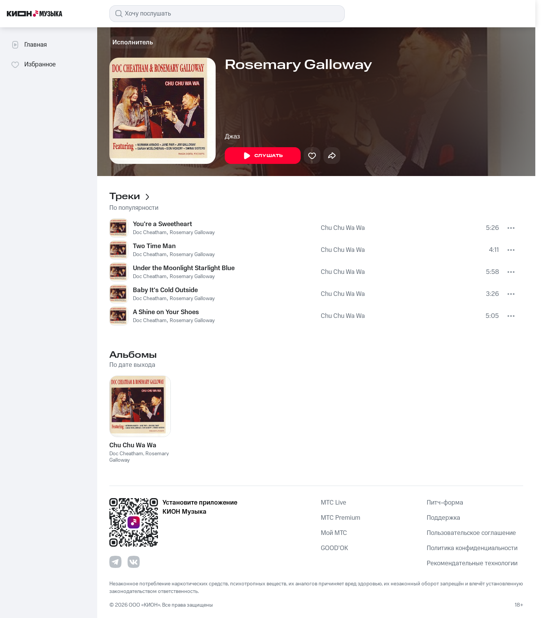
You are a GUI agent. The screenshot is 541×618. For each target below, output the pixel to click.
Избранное (33, 64)
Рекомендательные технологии (472, 563)
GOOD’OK (334, 548)
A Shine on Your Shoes (166, 312)
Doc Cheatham (150, 232)
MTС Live (333, 502)
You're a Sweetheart (162, 224)
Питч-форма (445, 502)
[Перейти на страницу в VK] (134, 562)
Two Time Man (154, 246)
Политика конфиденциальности (472, 548)
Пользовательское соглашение (471, 533)
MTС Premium (340, 517)
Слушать (262, 155)
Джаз (232, 136)
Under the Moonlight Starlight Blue (184, 268)
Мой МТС (334, 533)
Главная (29, 44)
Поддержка (443, 517)
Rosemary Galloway (192, 232)
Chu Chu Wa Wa (343, 228)
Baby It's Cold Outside (165, 290)
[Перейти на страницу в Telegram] (115, 562)
